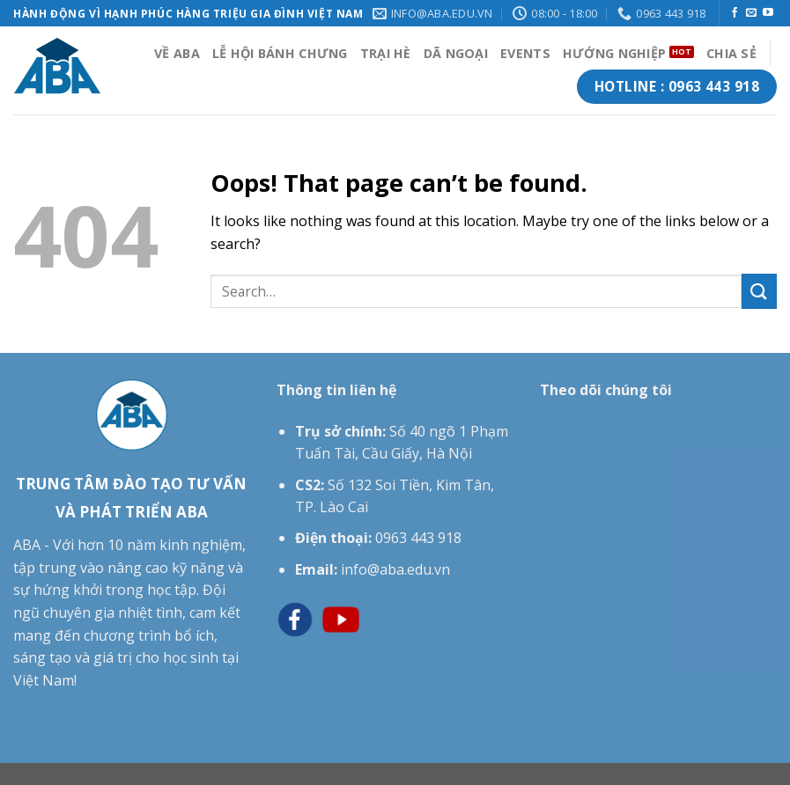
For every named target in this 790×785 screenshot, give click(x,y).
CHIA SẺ (731, 53)
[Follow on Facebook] (734, 13)
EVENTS (525, 53)
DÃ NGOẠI (456, 53)
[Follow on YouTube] (768, 13)
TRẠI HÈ (385, 53)
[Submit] (759, 291)
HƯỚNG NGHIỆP (614, 53)
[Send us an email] (751, 13)
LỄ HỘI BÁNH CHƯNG (280, 53)
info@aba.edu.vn (395, 569)
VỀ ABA (177, 53)
